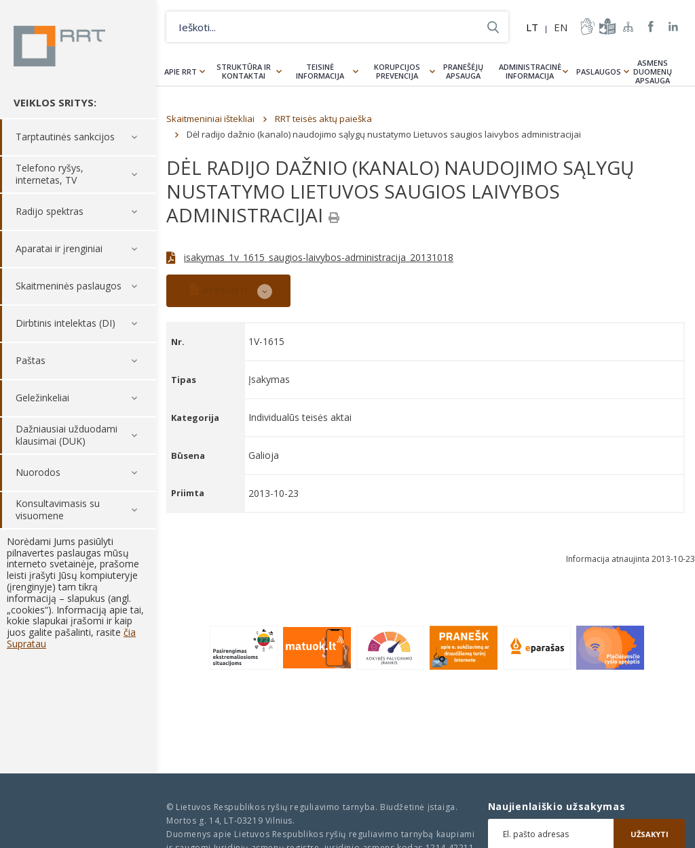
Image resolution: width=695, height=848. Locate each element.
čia (130, 632)
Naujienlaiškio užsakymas (557, 807)
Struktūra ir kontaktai (244, 71)
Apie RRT (180, 71)
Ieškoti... (493, 27)
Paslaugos (598, 71)
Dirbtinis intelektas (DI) (65, 323)
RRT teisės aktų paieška (323, 119)
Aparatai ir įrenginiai (59, 249)
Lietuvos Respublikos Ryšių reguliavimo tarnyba (59, 46)
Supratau (26, 643)
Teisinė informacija (320, 71)
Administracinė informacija (530, 71)
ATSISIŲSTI (218, 289)
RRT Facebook (651, 27)
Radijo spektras (49, 211)
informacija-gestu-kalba (586, 26)
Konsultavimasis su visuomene (58, 510)
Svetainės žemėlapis (628, 26)
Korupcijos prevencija (397, 71)
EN (560, 27)
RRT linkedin (674, 27)
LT (532, 27)
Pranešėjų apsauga (463, 71)
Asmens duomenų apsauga (652, 71)
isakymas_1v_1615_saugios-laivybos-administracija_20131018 (318, 257)
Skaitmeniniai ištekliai (210, 119)
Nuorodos (38, 472)
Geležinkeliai (42, 398)
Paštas (30, 361)
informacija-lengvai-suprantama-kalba (606, 26)
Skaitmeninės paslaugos (68, 286)
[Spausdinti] (334, 217)
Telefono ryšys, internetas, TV (49, 174)
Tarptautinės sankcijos (65, 137)
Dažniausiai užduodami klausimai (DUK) (66, 435)
